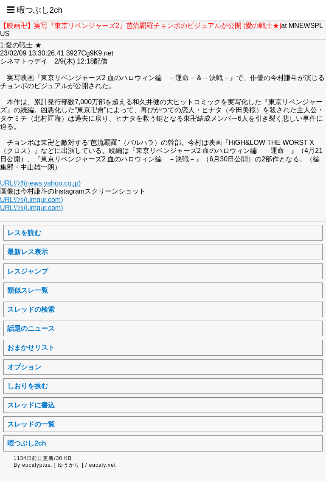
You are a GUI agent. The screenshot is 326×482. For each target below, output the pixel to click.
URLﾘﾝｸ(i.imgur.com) (31, 199)
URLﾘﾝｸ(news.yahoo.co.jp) (40, 183)
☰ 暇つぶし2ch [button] (34, 10)
